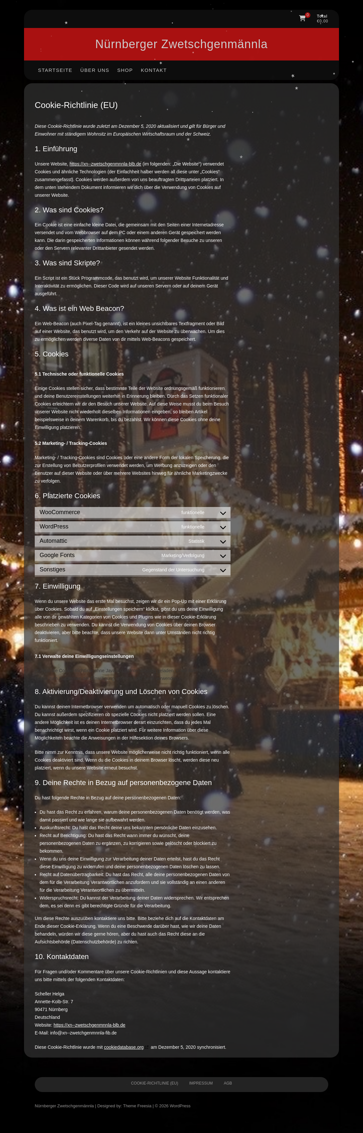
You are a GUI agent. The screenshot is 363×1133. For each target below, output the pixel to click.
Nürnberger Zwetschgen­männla (181, 44)
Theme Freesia (137, 1105)
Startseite (55, 70)
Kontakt (154, 70)
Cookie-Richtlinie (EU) (154, 1083)
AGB (228, 1083)
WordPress (180, 1105)
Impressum (201, 1083)
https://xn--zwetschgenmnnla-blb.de (105, 164)
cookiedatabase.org (124, 1047)
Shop (125, 70)
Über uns (94, 70)
